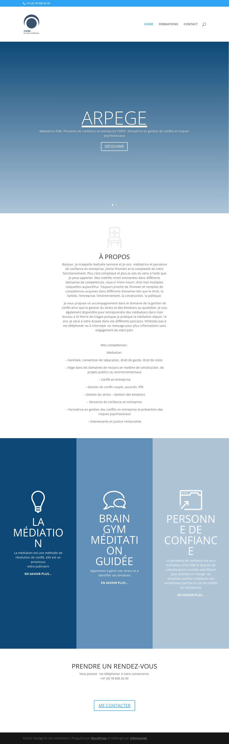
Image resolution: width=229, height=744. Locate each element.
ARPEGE (114, 127)
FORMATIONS (168, 24)
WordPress (99, 738)
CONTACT (191, 24)
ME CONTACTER (114, 705)
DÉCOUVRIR (114, 156)
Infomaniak (138, 738)
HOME (148, 24)
